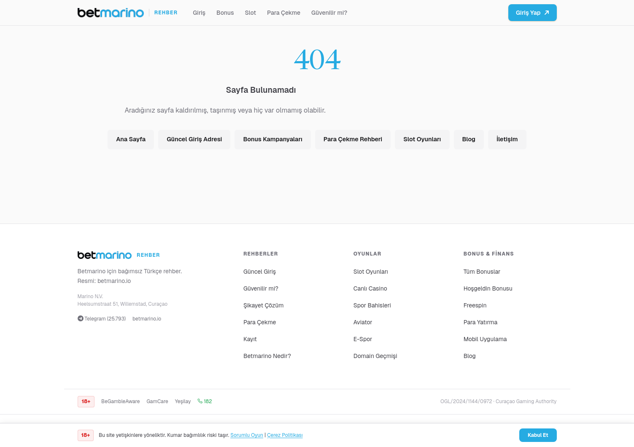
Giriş (199, 12)
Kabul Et (538, 435)
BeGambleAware (120, 401)
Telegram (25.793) (102, 318)
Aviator (362, 322)
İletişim (507, 139)
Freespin (475, 305)
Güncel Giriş (259, 271)
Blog (468, 139)
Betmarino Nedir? (267, 356)
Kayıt (250, 339)
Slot (250, 12)
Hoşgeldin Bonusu (488, 288)
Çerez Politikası (284, 435)
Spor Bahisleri (372, 305)
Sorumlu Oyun (246, 435)
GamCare (157, 401)
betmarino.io (114, 281)
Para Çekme (283, 12)
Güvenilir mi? (329, 12)
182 (204, 401)
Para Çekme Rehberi (353, 139)
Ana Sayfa (131, 139)
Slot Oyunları (422, 139)
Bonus (225, 12)
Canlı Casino (370, 288)
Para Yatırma (481, 322)
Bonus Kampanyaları (272, 139)
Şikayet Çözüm (263, 305)
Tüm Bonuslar (482, 271)
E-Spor (362, 339)
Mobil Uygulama (485, 339)
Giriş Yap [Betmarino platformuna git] (532, 12)
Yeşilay (183, 401)
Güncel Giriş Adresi (194, 139)
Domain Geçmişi (375, 356)
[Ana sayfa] (128, 12)
